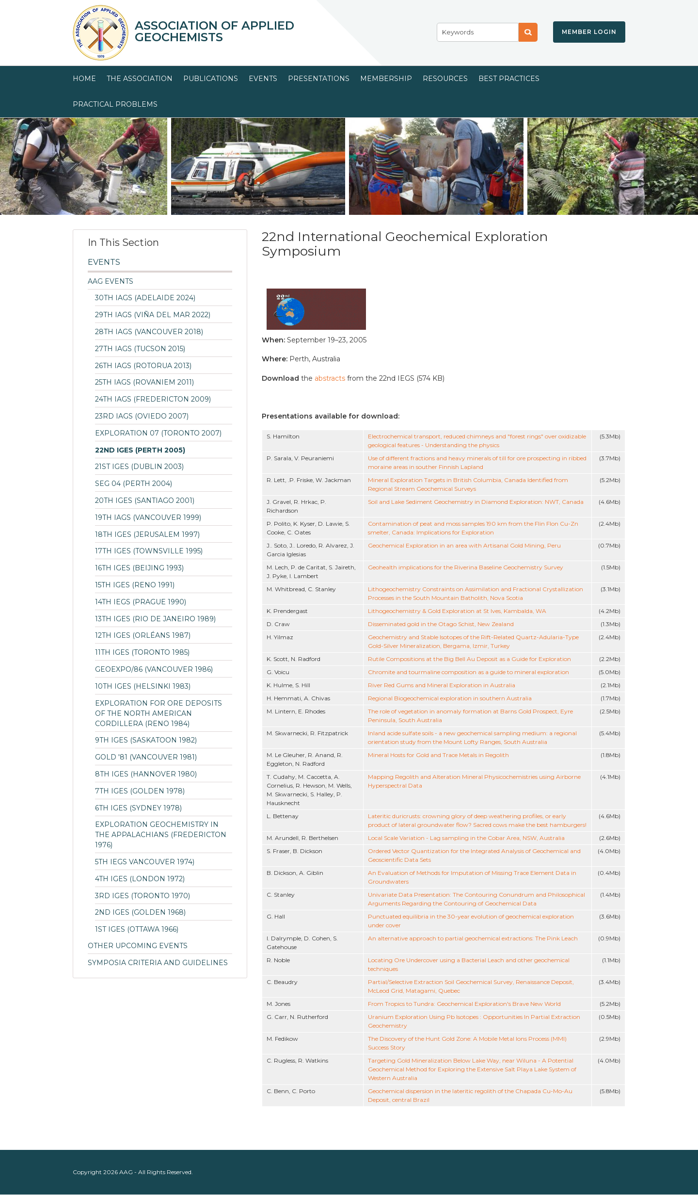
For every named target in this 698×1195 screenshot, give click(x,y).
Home (84, 78)
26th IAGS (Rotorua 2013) (143, 365)
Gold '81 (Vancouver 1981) (146, 757)
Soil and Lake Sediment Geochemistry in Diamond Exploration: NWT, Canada (476, 501)
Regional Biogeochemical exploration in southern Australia (450, 698)
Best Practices (508, 78)
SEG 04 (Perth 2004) (133, 483)
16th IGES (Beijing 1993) (139, 568)
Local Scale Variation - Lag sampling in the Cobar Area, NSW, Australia (466, 837)
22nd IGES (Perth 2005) (140, 450)
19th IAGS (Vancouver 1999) (148, 517)
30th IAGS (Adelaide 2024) (145, 297)
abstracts (331, 378)
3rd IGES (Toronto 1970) (142, 895)
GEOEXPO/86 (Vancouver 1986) (154, 669)
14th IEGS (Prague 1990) (140, 602)
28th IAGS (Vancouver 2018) (149, 331)
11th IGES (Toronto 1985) (142, 652)
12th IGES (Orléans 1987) (142, 635)
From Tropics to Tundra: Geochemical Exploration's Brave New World (464, 1003)
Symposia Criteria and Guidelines (158, 962)
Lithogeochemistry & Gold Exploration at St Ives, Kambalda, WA (457, 610)
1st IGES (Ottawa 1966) (136, 929)
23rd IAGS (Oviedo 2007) (142, 416)
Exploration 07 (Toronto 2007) (158, 433)
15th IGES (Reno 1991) (134, 585)
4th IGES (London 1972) (140, 878)
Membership (386, 78)
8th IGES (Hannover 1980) (146, 774)
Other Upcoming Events (138, 945)
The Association (140, 78)
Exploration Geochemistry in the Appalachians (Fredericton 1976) (160, 834)
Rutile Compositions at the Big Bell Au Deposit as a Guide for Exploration (469, 658)
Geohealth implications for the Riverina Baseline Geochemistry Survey (465, 567)
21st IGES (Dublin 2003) (139, 466)
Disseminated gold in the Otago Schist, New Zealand (441, 624)
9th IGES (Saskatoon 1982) (146, 740)
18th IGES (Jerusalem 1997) (147, 534)
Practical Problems (115, 104)
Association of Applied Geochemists (214, 31)
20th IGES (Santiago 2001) (144, 500)
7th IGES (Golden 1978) (140, 791)
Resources (445, 78)
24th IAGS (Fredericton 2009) (153, 399)
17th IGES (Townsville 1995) (149, 551)
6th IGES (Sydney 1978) (138, 808)
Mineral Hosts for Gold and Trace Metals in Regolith (438, 755)
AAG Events (110, 281)
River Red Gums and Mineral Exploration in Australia (441, 685)
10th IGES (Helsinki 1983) (142, 686)
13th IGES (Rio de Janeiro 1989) (155, 618)
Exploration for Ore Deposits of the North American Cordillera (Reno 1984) (158, 713)
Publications (210, 78)
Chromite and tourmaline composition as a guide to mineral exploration (468, 672)
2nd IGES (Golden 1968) (140, 912)
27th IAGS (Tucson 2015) (140, 348)
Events (263, 78)
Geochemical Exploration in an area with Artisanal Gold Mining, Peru (464, 545)
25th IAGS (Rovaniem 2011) (144, 382)
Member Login (589, 31)
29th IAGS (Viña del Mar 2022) (152, 314)
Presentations (318, 78)
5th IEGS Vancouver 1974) (144, 861)
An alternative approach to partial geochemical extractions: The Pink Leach (473, 938)
